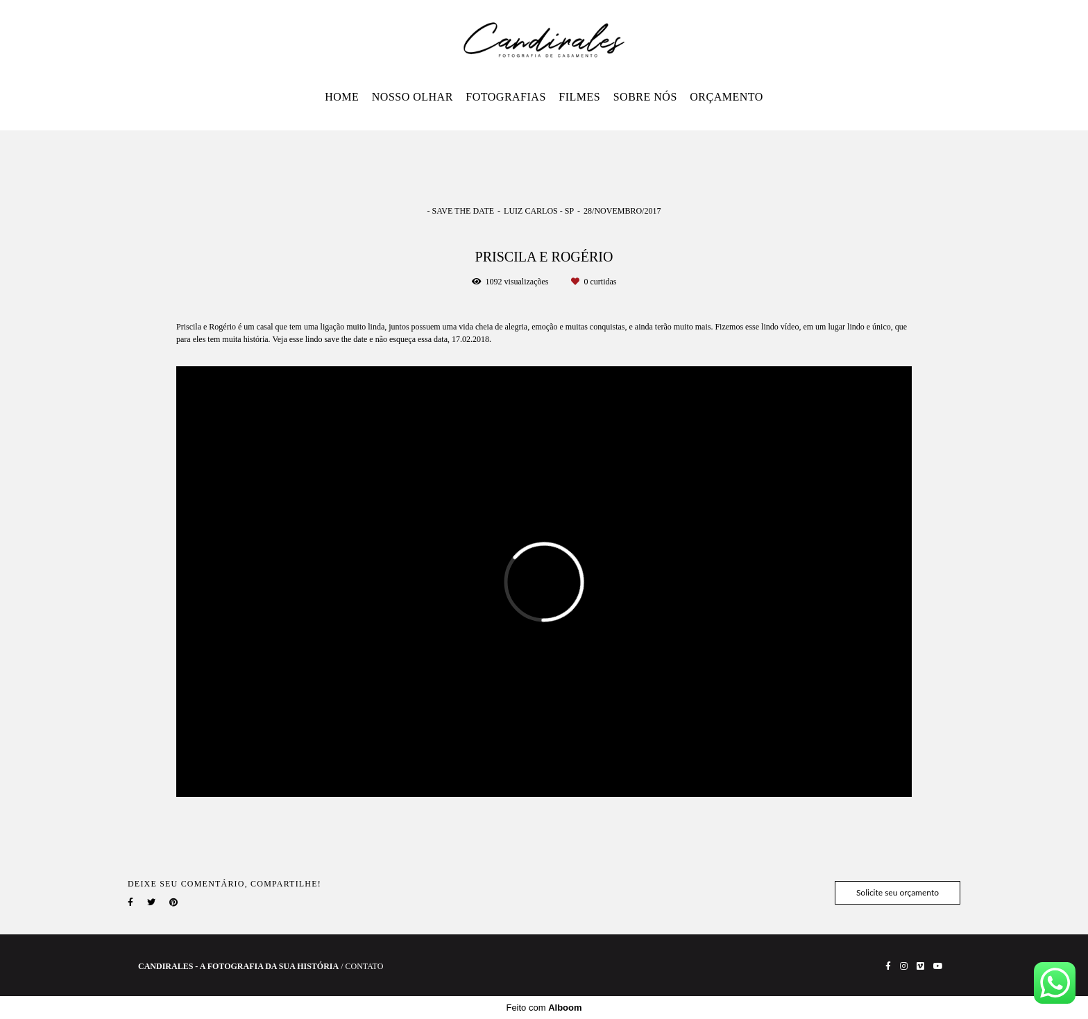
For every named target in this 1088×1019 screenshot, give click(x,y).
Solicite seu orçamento (897, 892)
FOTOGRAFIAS (505, 97)
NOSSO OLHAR (412, 97)
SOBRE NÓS (645, 97)
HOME (342, 97)
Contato (365, 966)
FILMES (579, 97)
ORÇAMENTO (726, 97)
